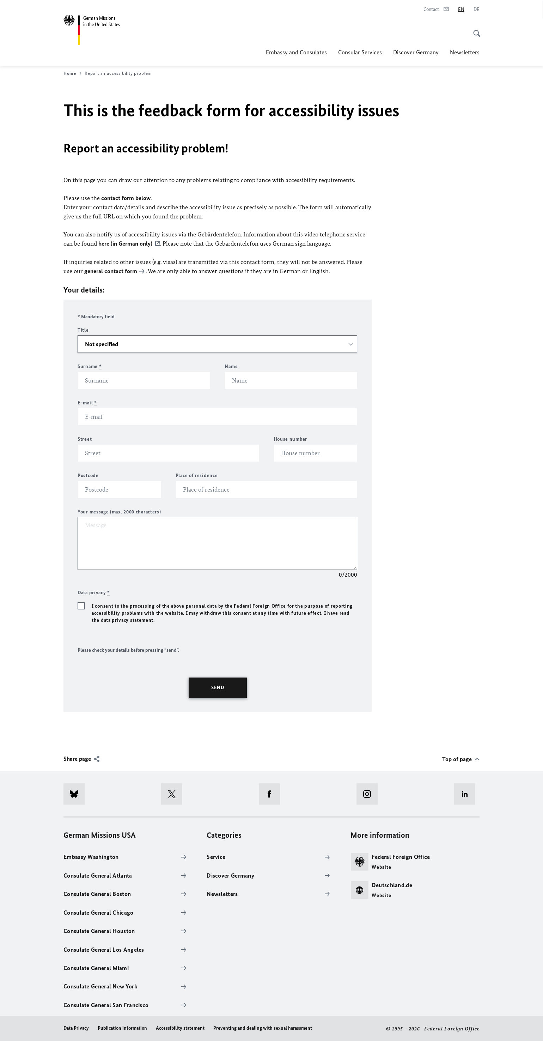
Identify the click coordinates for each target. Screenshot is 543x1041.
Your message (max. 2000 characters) (119, 511)
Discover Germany (416, 52)
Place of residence (197, 475)
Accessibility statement (180, 1027)
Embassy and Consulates (296, 52)
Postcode (88, 475)
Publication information (122, 1027)
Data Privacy (76, 1027)
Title (83, 329)
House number (290, 438)
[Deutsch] (477, 9)
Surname (90, 366)
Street (85, 438)
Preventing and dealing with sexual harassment (262, 1027)
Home (72, 73)
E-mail (87, 402)
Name (231, 366)
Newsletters (465, 52)
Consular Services (360, 52)
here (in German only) (125, 243)
